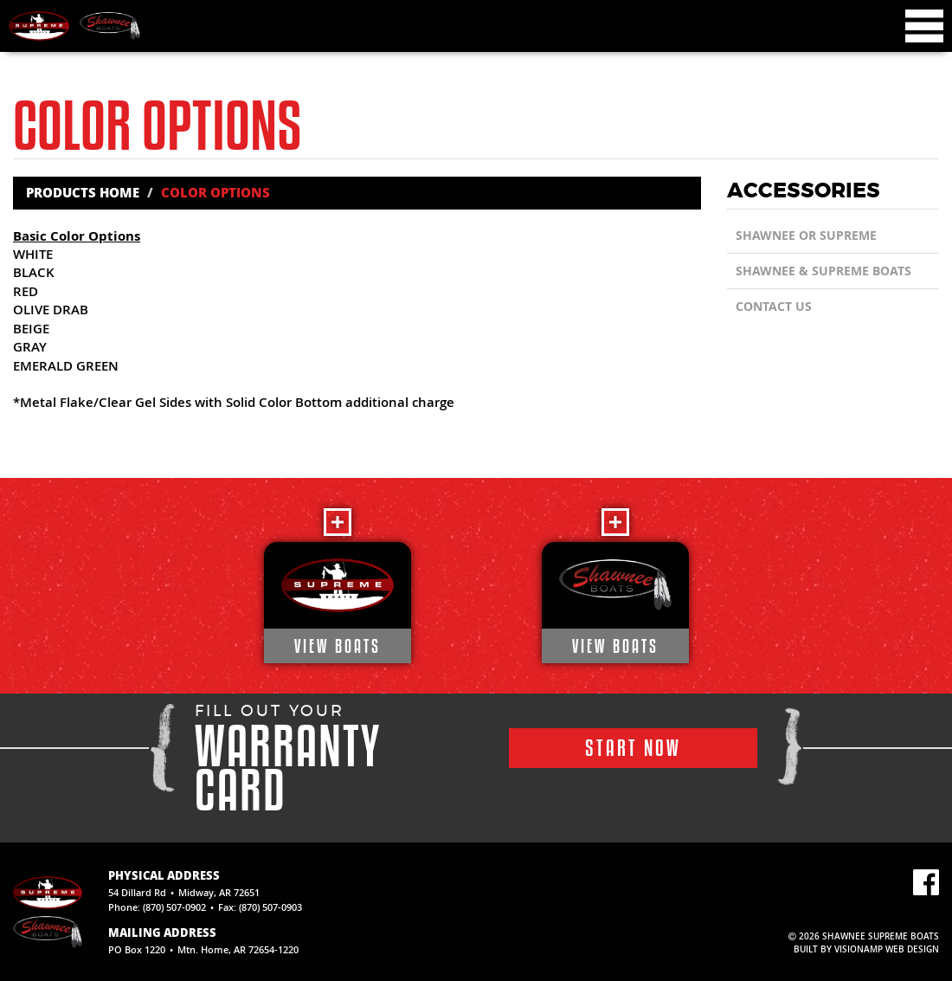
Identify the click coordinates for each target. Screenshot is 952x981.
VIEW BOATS (337, 646)
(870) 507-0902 (174, 906)
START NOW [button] (633, 747)
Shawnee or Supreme (806, 235)
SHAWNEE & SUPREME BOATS (823, 270)
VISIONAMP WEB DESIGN (886, 949)
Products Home (82, 192)
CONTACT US (774, 306)
